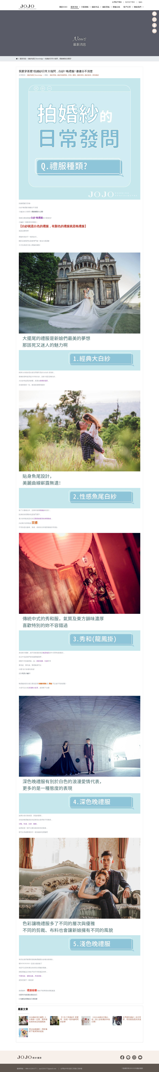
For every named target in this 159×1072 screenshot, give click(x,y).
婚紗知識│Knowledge (35, 59)
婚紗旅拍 (88, 75)
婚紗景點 (53, 75)
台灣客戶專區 (117, 2)
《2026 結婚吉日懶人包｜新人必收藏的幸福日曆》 (100, 1019)
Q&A (140, 2)
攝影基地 (80, 75)
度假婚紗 (95, 75)
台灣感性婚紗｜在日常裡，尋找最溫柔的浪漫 (132, 1018)
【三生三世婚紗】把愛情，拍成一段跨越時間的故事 (69, 1019)
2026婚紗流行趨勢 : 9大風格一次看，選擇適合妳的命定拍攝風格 (38, 1019)
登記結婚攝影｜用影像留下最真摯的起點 (38, 1030)
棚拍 (74, 75)
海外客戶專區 (130, 2)
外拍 (70, 75)
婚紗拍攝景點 (62, 75)
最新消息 (23, 59)
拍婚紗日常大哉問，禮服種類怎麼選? (58, 59)
